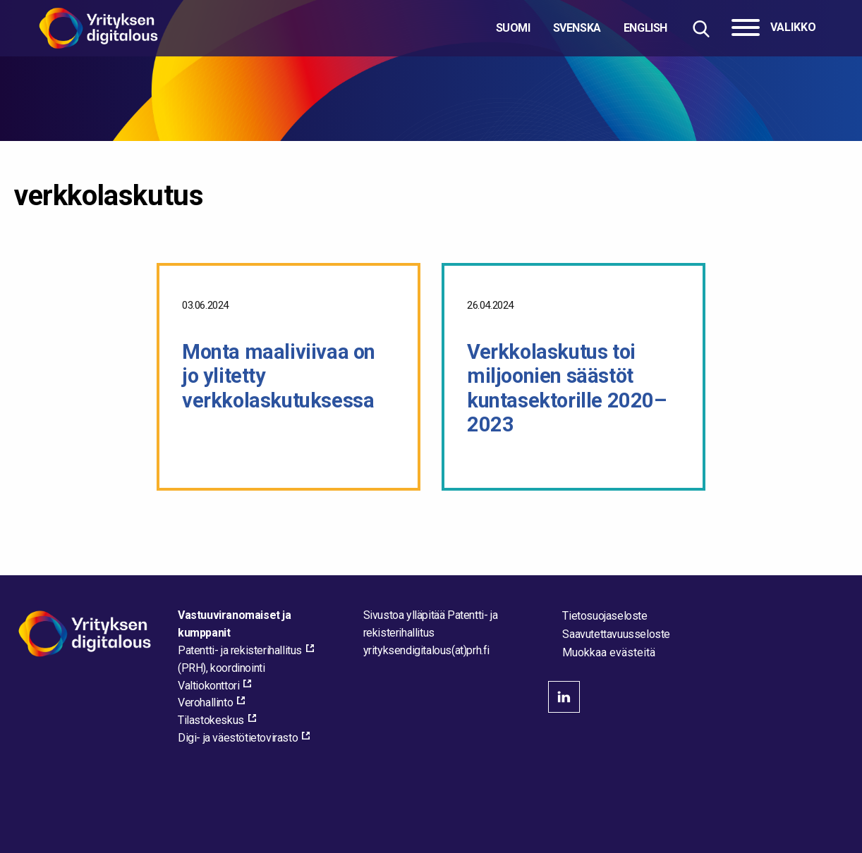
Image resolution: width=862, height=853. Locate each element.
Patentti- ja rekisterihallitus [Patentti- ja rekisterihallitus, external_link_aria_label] (240, 650)
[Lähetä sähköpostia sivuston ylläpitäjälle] (426, 650)
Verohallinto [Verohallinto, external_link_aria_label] (205, 702)
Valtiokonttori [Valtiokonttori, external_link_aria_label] (208, 685)
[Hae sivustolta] (701, 28)
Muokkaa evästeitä (608, 652)
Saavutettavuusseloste (616, 634)
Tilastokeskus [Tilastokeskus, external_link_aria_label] (211, 720)
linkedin (564, 697)
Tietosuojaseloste (604, 615)
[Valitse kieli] (582, 28)
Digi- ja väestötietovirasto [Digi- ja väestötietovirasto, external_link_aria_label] (238, 737)
